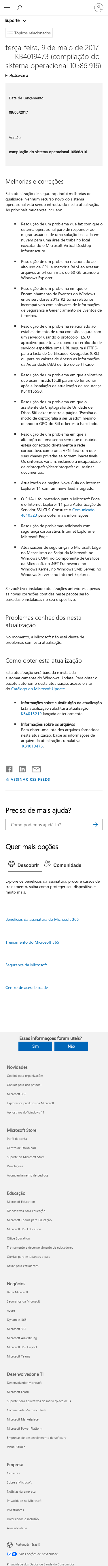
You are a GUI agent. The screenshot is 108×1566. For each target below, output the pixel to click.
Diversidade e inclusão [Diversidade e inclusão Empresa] (23, 1519)
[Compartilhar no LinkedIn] (20, 768)
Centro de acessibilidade (26, 987)
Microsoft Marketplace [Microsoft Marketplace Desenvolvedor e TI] (23, 1419)
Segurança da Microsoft (26, 964)
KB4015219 (31, 713)
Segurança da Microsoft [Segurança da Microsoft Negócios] (23, 1301)
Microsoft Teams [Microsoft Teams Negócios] (18, 1356)
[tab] (25, 865)
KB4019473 (32, 746)
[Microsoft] (54, 4)
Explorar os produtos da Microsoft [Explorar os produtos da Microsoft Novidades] (30, 1103)
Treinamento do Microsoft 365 (32, 942)
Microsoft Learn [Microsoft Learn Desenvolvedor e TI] (18, 1392)
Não (71, 1046)
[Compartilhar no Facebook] (9, 768)
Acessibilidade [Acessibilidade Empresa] (17, 1528)
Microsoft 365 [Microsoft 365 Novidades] (16, 1094)
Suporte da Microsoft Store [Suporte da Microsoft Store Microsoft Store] (26, 1157)
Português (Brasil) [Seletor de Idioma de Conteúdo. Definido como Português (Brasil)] (28, 1544)
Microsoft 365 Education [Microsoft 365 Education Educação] (24, 1229)
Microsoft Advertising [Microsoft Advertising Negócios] (22, 1338)
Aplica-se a (19, 75)
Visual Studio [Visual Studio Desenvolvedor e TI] (16, 1447)
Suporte (13, 20)
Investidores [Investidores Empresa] (15, 1510)
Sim (35, 1046)
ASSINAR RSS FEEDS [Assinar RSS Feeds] (30, 779)
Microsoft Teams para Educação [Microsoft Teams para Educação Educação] (29, 1220)
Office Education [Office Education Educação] (18, 1238)
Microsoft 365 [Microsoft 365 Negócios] (16, 1329)
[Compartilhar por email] (33, 768)
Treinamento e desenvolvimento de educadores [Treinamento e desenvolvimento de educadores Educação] (40, 1247)
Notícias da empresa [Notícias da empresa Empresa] (21, 1491)
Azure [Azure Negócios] (11, 1310)
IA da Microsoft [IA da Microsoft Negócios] (17, 1292)
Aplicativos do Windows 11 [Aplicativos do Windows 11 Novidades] (25, 1112)
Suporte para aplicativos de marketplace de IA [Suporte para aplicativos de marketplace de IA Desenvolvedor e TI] (39, 1401)
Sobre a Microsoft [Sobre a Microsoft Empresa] (19, 1482)
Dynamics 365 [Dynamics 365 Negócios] (16, 1319)
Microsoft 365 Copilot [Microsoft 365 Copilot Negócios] (22, 1347)
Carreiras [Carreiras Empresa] (13, 1473)
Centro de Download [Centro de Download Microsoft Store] (21, 1148)
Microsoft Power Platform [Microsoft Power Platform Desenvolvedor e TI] (24, 1428)
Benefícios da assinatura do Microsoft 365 (42, 919)
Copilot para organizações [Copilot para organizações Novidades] (25, 1075)
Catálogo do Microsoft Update (38, 688)
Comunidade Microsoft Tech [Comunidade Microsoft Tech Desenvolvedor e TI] (26, 1410)
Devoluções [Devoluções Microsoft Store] (15, 1166)
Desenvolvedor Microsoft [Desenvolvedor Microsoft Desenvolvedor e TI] (24, 1382)
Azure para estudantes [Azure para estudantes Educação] (23, 1266)
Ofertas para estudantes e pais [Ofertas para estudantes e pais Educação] (28, 1256)
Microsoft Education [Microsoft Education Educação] (21, 1201)
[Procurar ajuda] (20, 7)
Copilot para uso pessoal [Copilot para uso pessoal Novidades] (24, 1085)
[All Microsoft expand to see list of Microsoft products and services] (7, 8)
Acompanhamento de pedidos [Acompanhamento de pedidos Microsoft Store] (27, 1175)
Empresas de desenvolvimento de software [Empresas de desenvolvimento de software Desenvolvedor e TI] (37, 1437)
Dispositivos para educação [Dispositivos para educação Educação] (26, 1211)
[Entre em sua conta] (99, 8)
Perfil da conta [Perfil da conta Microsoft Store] (17, 1138)
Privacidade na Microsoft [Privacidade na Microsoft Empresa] (24, 1500)
